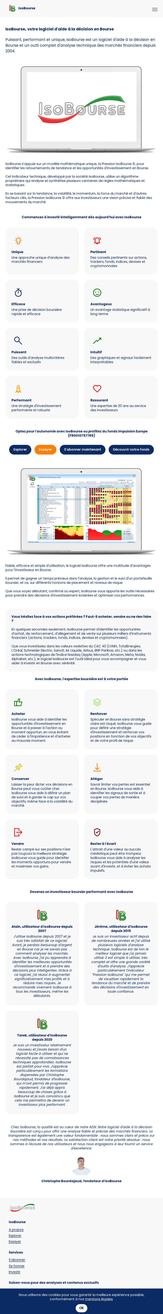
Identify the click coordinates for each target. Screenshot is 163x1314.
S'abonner (17, 1260)
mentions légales (99, 1304)
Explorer (20, 449)
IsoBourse (26, 8)
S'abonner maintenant (82, 449)
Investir (14, 1272)
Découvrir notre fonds (131, 449)
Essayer (45, 449)
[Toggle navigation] (155, 9)
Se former (17, 1266)
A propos (16, 1229)
